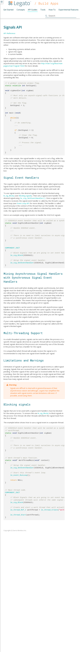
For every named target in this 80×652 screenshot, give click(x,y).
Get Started (8, 9)
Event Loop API (23, 203)
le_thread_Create (49, 510)
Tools (42, 9)
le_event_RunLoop (18, 475)
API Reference (9, 33)
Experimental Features (68, 9)
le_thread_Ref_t (18, 510)
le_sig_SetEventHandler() (32, 198)
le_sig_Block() (9, 195)
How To (52, 9)
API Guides (32, 9)
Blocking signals (25, 195)
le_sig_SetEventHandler (22, 262)
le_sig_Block (16, 255)
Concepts (21, 9)
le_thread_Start (18, 514)
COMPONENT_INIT (12, 248)
